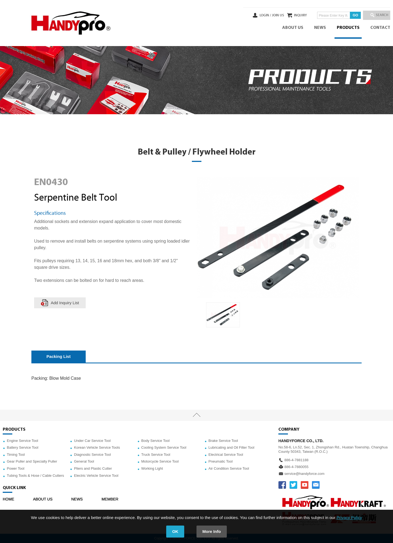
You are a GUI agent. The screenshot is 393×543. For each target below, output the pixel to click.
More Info (212, 531)
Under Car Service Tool (92, 441)
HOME (8, 499)
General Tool (84, 461)
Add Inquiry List (65, 302)
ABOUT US (292, 28)
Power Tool (15, 468)
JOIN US (263, 15)
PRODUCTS (348, 28)
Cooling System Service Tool (163, 447)
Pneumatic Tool (221, 461)
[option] (223, 315)
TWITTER (293, 485)
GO (348, 15)
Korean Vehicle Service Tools (97, 447)
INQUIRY (293, 15)
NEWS (320, 28)
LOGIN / (250, 15)
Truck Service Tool (155, 454)
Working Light (152, 468)
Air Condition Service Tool (229, 468)
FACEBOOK (282, 485)
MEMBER (110, 499)
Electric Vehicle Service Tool (96, 475)
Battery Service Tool (22, 447)
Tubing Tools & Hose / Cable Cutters (35, 475)
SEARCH (379, 15)
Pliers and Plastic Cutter (93, 468)
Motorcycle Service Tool (160, 461)
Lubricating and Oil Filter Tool (231, 447)
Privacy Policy (349, 517)
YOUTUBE (304, 485)
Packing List (58, 356)
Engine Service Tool (22, 441)
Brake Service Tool (223, 441)
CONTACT (380, 28)
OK (175, 531)
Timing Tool (16, 454)
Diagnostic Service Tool (92, 454)
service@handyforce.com (304, 474)
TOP (196, 415)
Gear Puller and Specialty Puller (32, 461)
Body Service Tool (155, 441)
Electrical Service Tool (226, 454)
